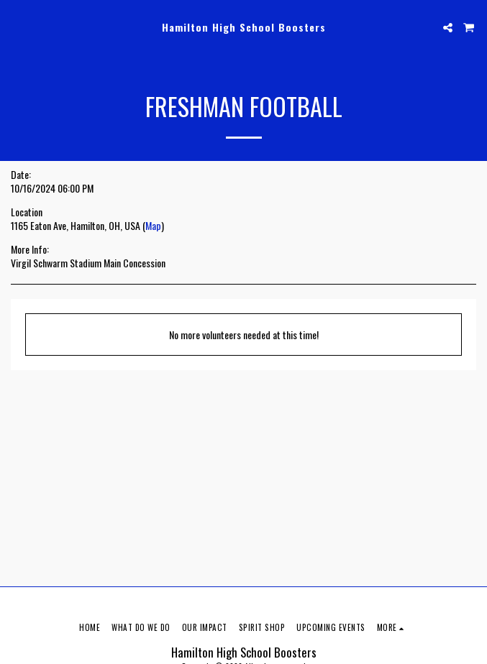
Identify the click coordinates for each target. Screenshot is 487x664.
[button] (16, 27)
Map (153, 225)
